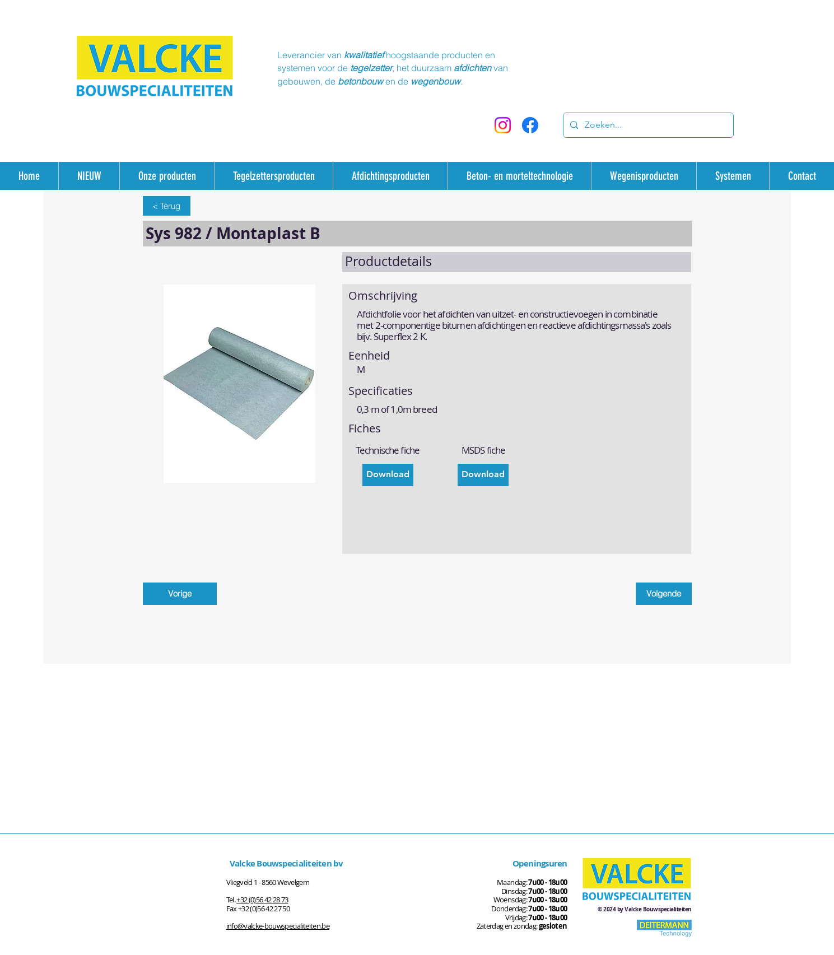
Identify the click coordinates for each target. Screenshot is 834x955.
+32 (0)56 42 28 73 (262, 900)
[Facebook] (530, 125)
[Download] (387, 475)
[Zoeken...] (647, 125)
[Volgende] (664, 594)
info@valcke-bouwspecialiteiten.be (278, 926)
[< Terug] (166, 206)
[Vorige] (180, 594)
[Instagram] (503, 125)
